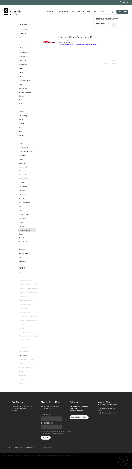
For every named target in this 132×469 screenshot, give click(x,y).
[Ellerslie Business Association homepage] (16, 12)
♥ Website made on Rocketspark (44, 456)
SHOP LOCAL (64, 11)
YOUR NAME (45, 415)
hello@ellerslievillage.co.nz (107, 413)
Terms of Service (56, 433)
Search (123, 2)
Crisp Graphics (69, 456)
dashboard (18, 456)
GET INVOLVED (78, 11)
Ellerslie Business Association (79, 406)
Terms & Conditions (76, 410)
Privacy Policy (45, 433)
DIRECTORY (122, 11)
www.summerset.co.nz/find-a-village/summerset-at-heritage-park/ (77, 44)
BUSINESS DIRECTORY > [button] (79, 417)
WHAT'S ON (99, 11)
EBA (88, 11)
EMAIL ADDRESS (47, 423)
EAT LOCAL (51, 11)
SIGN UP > (45, 437)
